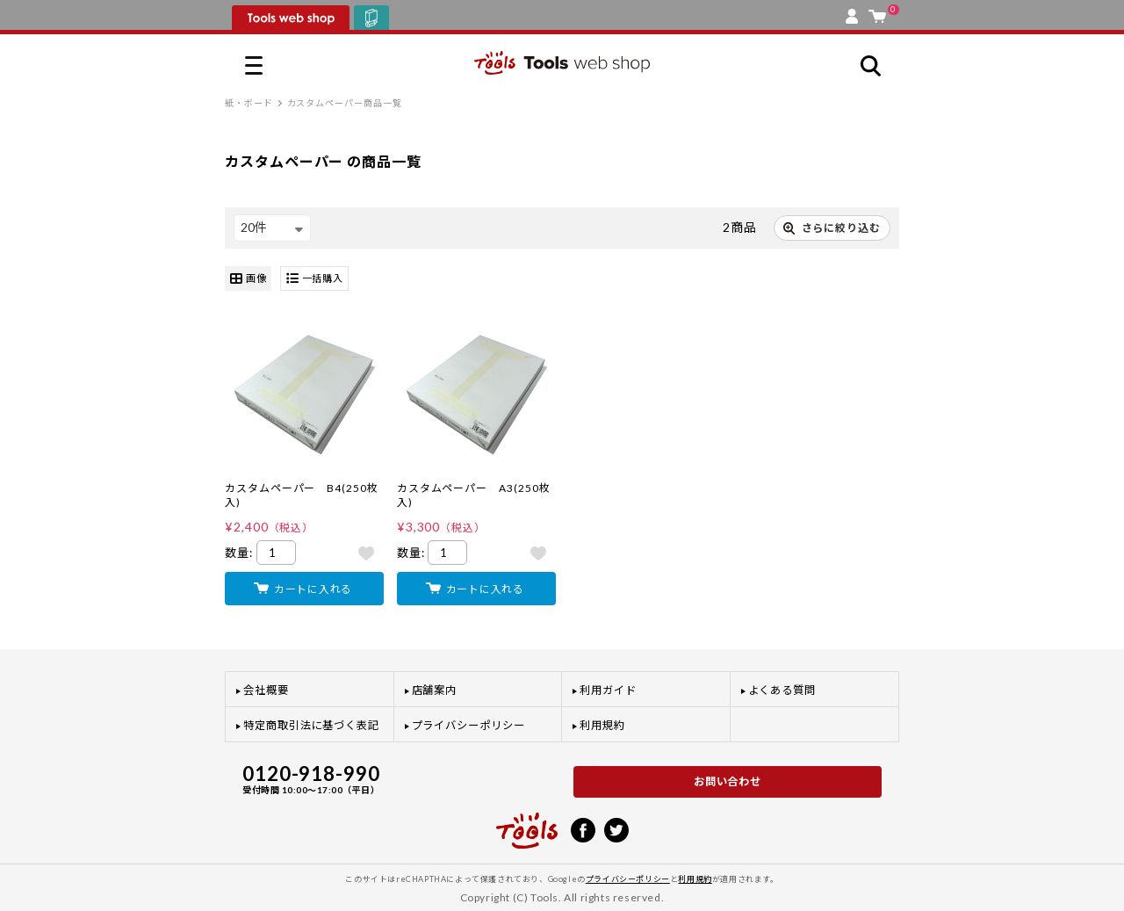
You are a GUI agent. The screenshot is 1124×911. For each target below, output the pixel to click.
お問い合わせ (728, 781)
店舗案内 (435, 690)
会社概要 (266, 690)
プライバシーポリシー (468, 725)
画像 (248, 279)
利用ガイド (608, 690)
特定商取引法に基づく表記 (311, 725)
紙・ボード (249, 103)
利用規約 (602, 725)
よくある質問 (782, 690)
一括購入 (314, 279)
